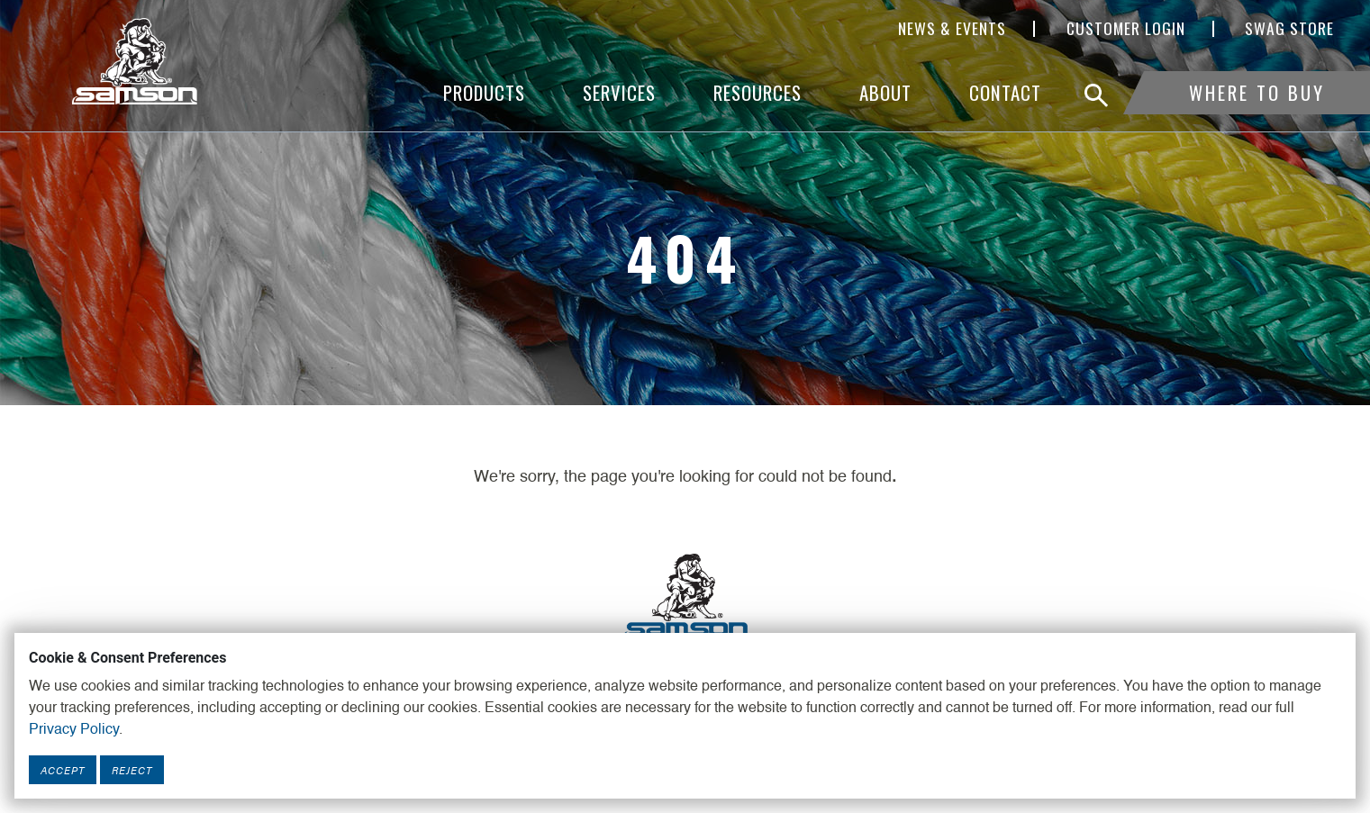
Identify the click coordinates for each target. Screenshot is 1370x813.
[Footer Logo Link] (685, 596)
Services (619, 92)
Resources (757, 92)
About (885, 92)
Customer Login (1125, 29)
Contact (1005, 92)
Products (484, 92)
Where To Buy (1257, 92)
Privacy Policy (74, 730)
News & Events (952, 29)
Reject (132, 770)
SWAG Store (1289, 29)
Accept (63, 770)
